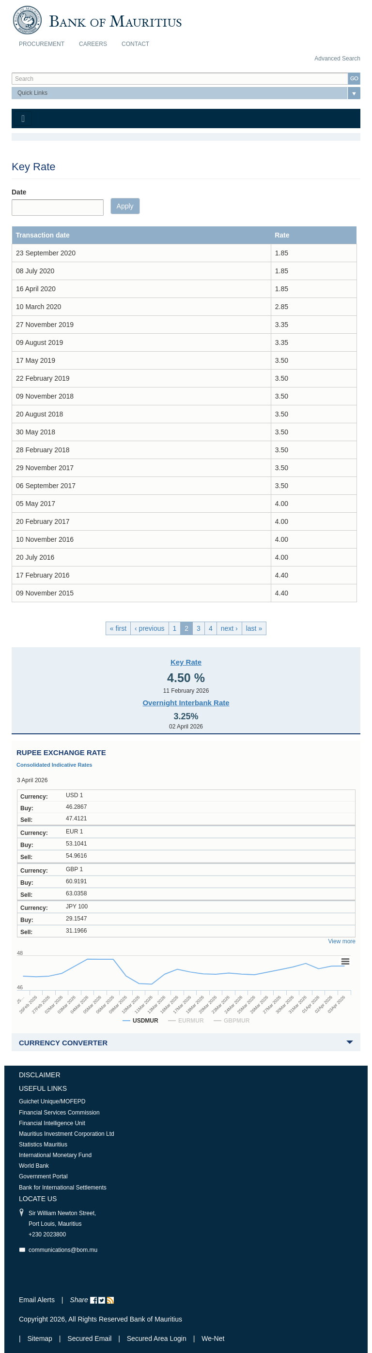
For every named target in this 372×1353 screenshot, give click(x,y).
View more (342, 941)
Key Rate (186, 662)
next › (229, 628)
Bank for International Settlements (63, 1187)
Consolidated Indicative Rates (54, 765)
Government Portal (43, 1176)
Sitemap (41, 1338)
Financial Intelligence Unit (52, 1123)
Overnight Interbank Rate (185, 703)
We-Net (213, 1338)
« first (118, 628)
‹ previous (149, 628)
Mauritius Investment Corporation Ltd (66, 1133)
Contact (135, 44)
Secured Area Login (156, 1338)
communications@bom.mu (63, 1250)
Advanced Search (337, 58)
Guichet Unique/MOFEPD (52, 1101)
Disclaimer (40, 1075)
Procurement (41, 44)
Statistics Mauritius (43, 1144)
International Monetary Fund (55, 1155)
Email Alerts (37, 1300)
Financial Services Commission (59, 1112)
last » (254, 628)
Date (19, 192)
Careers (93, 44)
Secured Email (89, 1338)
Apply (125, 206)
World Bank (34, 1165)
